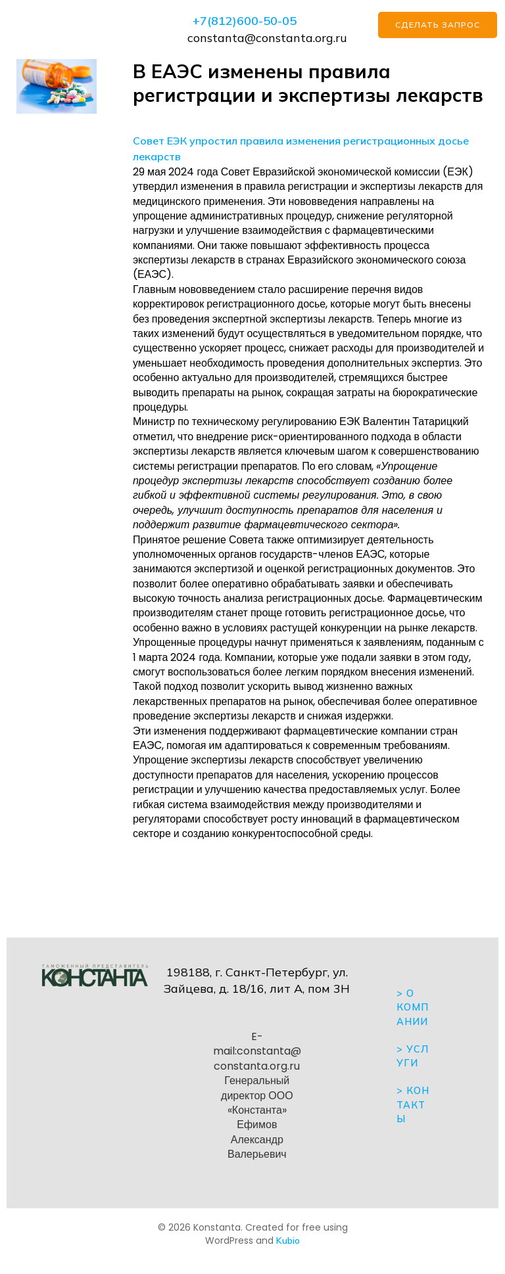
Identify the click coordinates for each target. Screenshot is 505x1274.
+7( (202, 20)
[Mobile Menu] (83, 29)
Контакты (413, 1105)
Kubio (288, 1240)
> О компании (413, 1008)
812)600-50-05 (254, 20)
